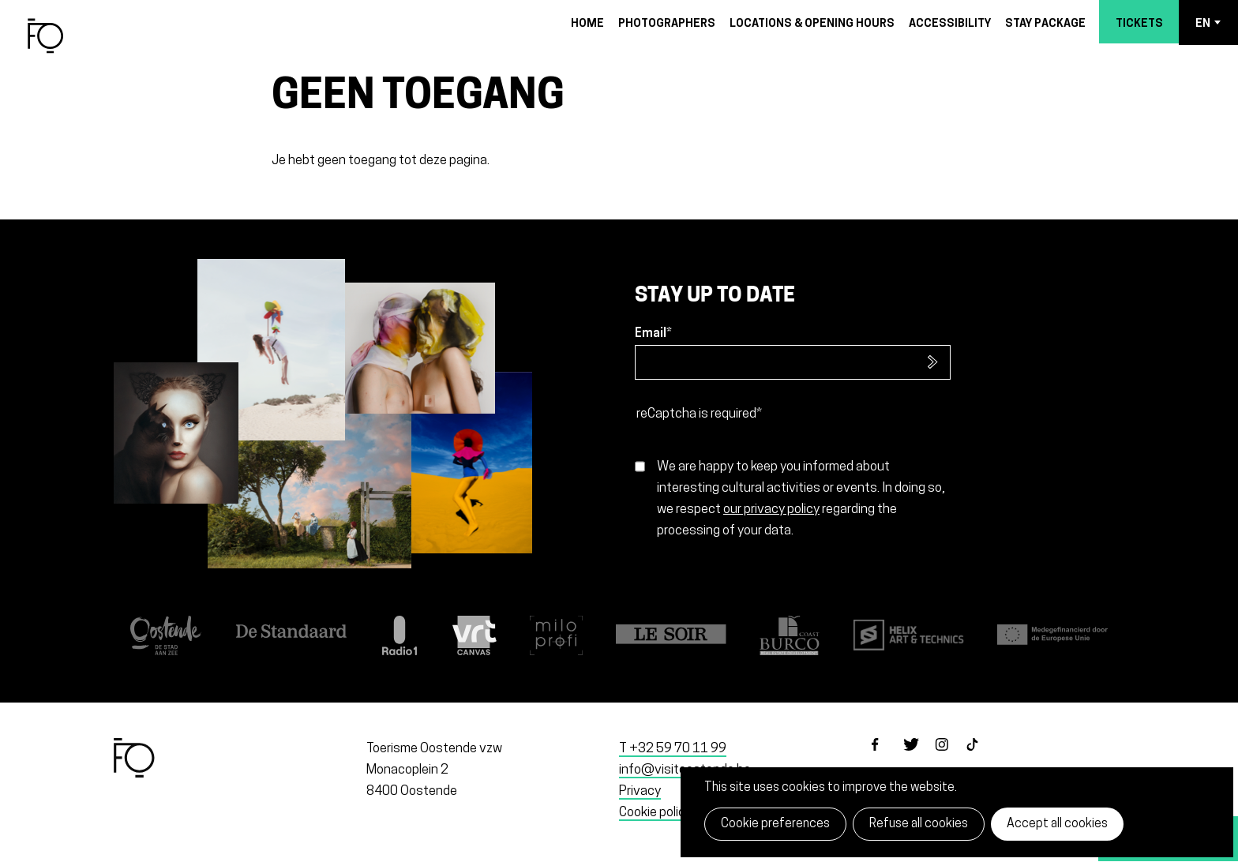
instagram (950, 758)
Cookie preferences (775, 824)
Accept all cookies (1057, 824)
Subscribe (933, 362)
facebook (887, 758)
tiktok (982, 758)
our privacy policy (771, 509)
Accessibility (950, 24)
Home (587, 24)
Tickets (1139, 24)
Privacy (640, 791)
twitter (919, 758)
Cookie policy (655, 812)
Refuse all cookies (918, 824)
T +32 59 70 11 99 (672, 748)
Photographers (666, 24)
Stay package (1045, 24)
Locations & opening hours (812, 24)
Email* (653, 334)
